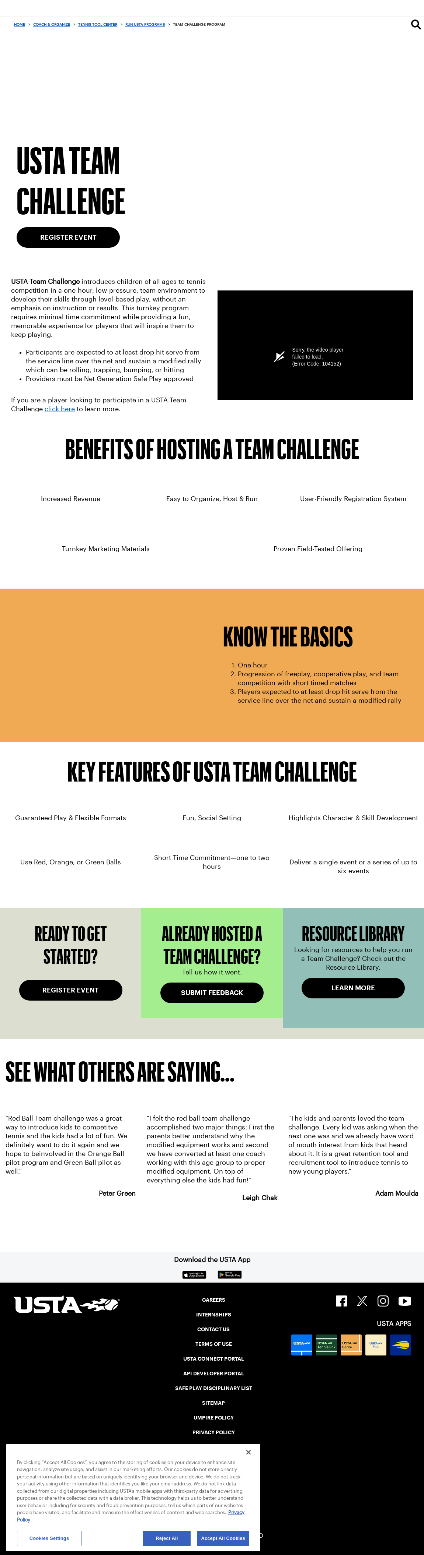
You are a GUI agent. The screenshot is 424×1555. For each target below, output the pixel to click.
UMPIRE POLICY (214, 1418)
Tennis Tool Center (97, 24)
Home (19, 24)
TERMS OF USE (213, 1344)
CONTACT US (213, 1329)
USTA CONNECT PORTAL (213, 1359)
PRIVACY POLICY (213, 1432)
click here (60, 409)
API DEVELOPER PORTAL (213, 1373)
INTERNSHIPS (213, 1314)
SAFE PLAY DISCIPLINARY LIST (213, 1388)
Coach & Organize (51, 24)
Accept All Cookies (223, 1538)
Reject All (167, 1538)
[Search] (416, 24)
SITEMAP (213, 1403)
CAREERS (213, 1300)
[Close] (248, 1452)
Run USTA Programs (145, 24)
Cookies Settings (49, 1538)
